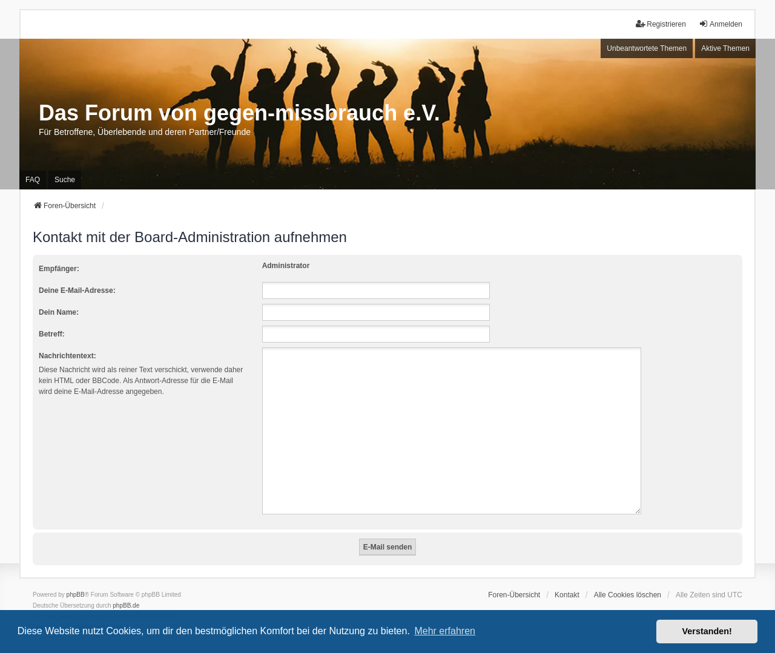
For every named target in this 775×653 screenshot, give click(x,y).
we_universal (65, 602)
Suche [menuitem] (64, 180)
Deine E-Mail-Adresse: (77, 290)
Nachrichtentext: (67, 356)
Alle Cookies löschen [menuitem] (627, 580)
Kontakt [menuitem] (567, 580)
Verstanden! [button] (707, 631)
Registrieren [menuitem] (661, 23)
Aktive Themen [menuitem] (725, 48)
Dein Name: (59, 312)
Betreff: (52, 334)
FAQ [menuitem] (32, 180)
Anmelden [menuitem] (720, 23)
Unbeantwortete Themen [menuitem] (647, 48)
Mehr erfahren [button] (444, 631)
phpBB (76, 580)
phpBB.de (126, 591)
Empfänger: (59, 268)
